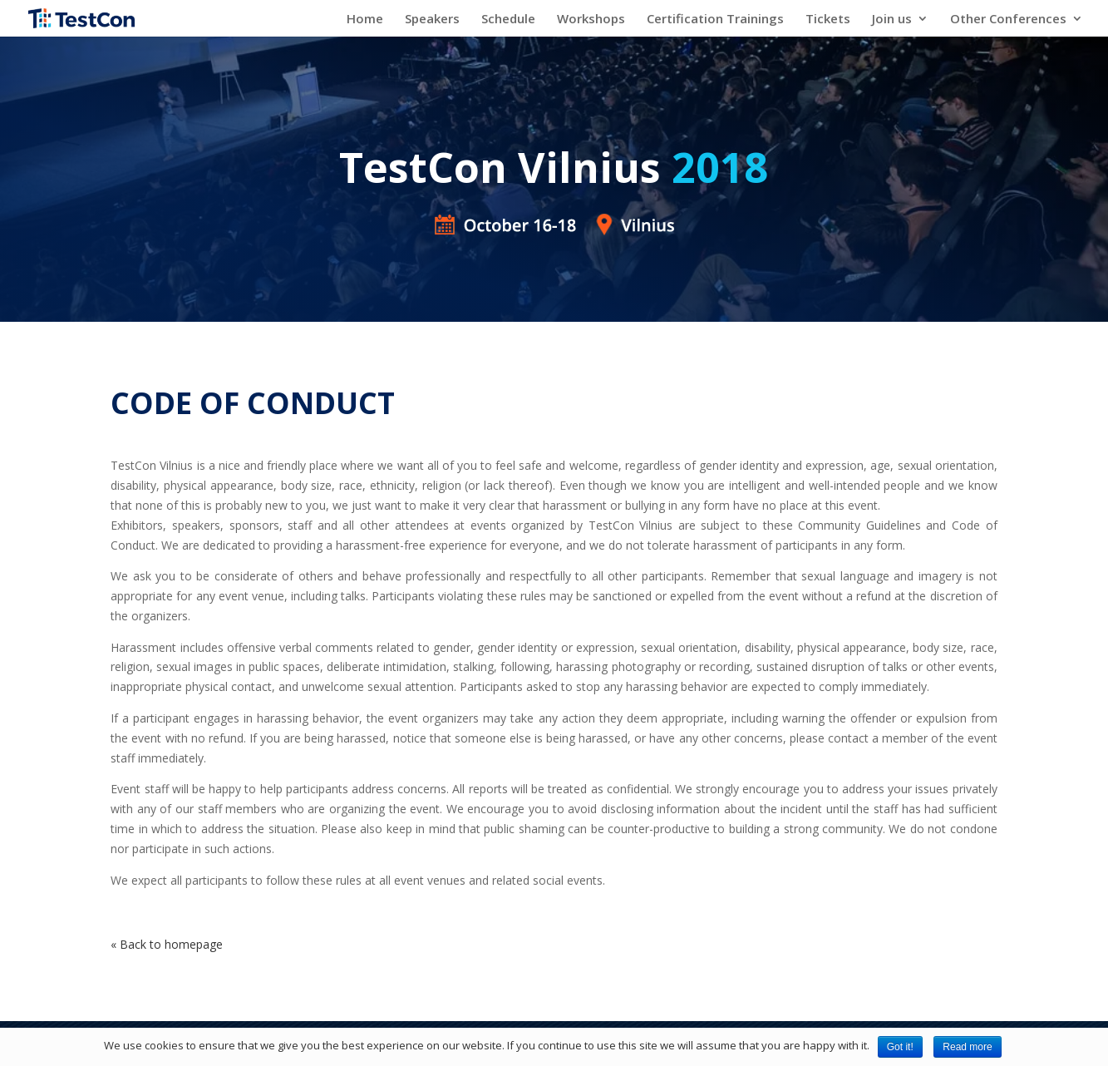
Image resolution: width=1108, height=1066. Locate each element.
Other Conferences (1008, 19)
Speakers (432, 19)
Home (365, 19)
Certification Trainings (715, 19)
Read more (967, 1047)
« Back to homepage (167, 944)
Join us (892, 19)
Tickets (827, 19)
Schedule (508, 19)
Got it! (900, 1047)
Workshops (591, 19)
